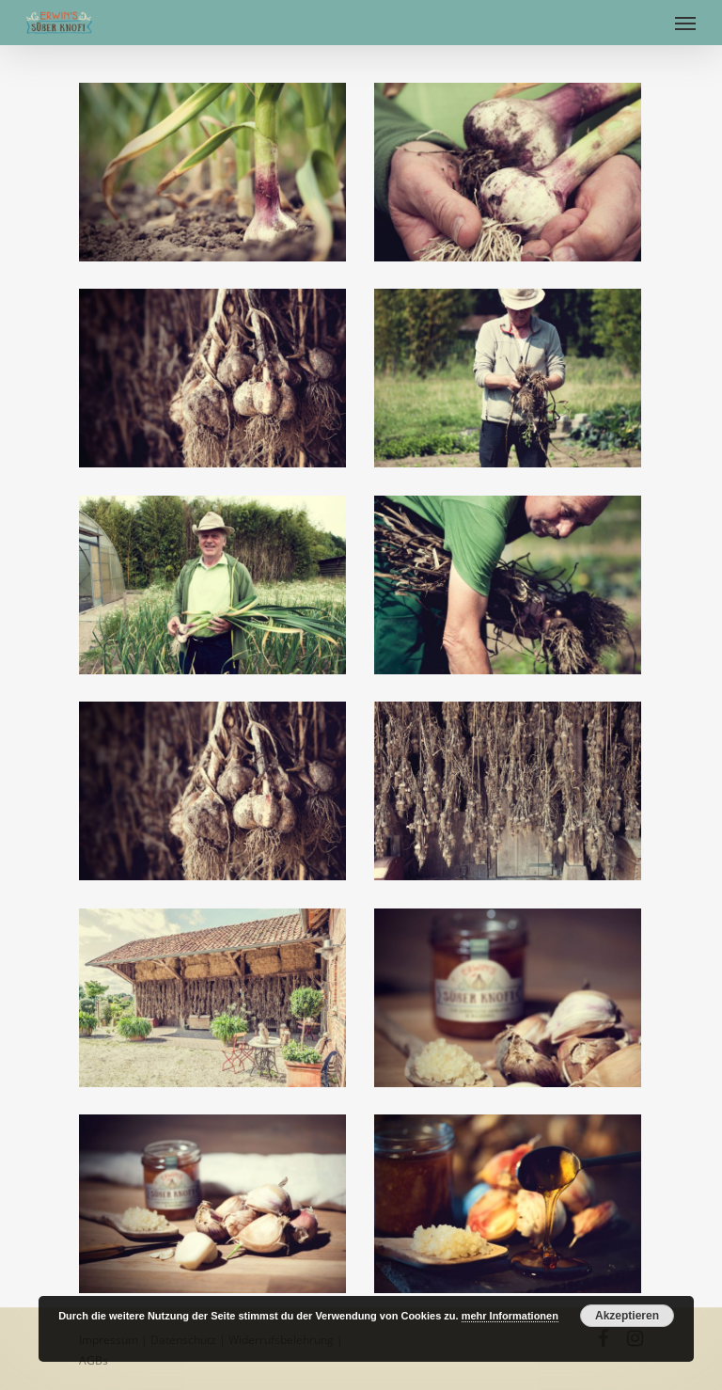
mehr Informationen (510, 1315)
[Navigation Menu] (685, 22)
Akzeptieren (627, 1315)
